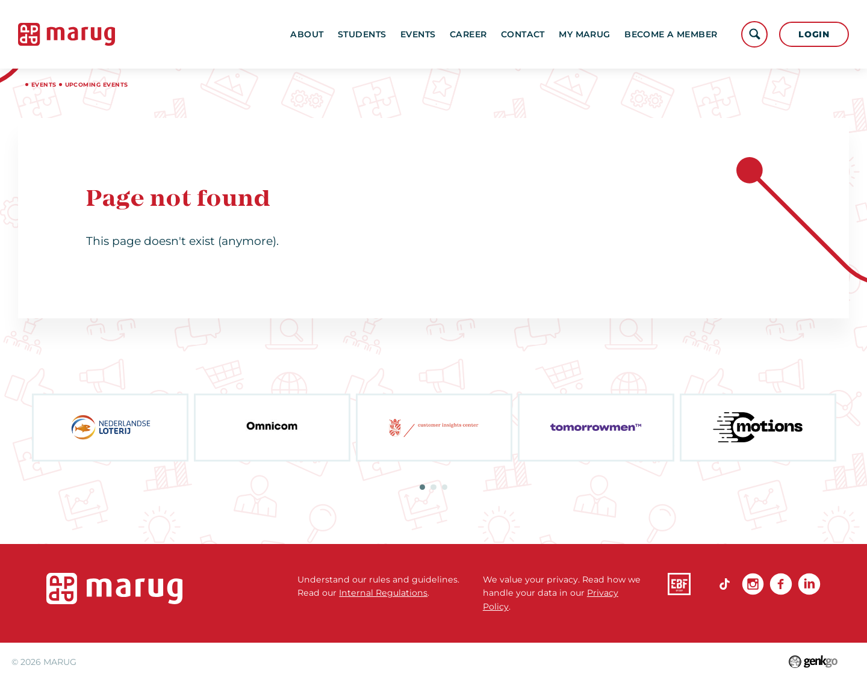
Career (468, 34)
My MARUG (584, 34)
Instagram (753, 584)
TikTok (724, 584)
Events (418, 34)
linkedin (809, 584)
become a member (670, 34)
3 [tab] (444, 487)
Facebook (780, 584)
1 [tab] (422, 487)
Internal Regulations (383, 592)
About (306, 34)
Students (362, 34)
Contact (523, 34)
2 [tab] (433, 487)
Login (814, 34)
